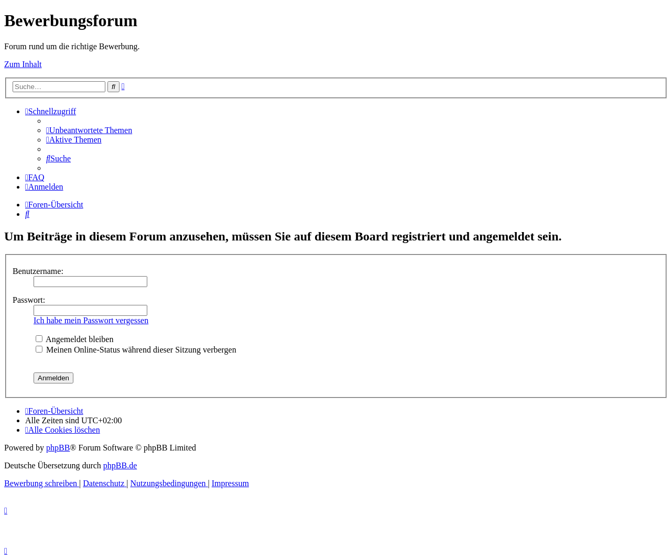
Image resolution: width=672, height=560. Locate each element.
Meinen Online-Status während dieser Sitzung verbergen (136, 349)
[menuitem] (89, 130)
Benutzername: (38, 271)
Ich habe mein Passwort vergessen (91, 320)
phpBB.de (120, 465)
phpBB (58, 447)
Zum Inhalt (23, 64)
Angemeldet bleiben (74, 339)
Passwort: (29, 299)
